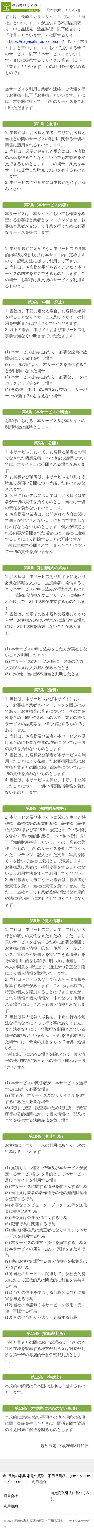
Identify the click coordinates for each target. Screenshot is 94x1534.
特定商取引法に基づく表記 (70, 1496)
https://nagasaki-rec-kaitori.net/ (36, 41)
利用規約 (11, 1506)
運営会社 (11, 1496)
